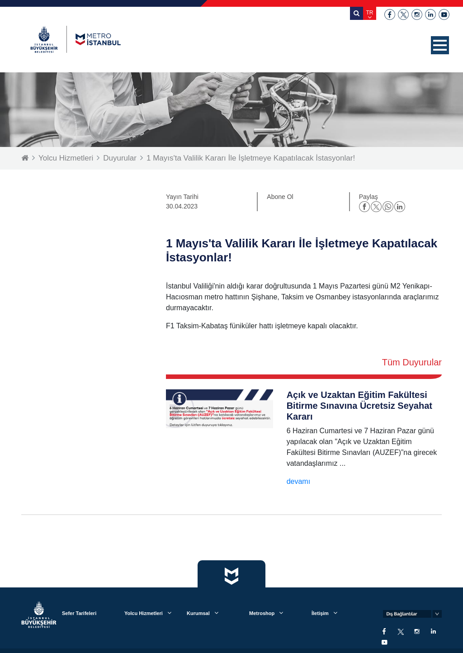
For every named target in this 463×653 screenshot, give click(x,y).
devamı (298, 481)
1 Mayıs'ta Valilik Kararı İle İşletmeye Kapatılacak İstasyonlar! (250, 158)
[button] (440, 45)
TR (369, 12)
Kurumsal (198, 613)
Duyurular (120, 158)
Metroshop (261, 613)
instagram (416, 14)
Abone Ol (280, 196)
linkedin (430, 14)
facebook (389, 14)
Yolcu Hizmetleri (65, 158)
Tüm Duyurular (412, 362)
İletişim (320, 613)
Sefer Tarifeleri (79, 613)
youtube (444, 14)
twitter (403, 14)
